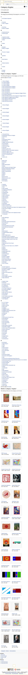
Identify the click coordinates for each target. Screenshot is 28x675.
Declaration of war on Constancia (8, 236)
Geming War (4, 313)
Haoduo (3, 351)
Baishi (3, 163)
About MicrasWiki (15, 673)
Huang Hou (4, 384)
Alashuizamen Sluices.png (16, 405)
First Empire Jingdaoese (6, 288)
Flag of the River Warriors (7, 292)
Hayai (3, 357)
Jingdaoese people (5, 37)
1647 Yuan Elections (6, 89)
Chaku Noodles (5, 188)
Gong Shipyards (5, 318)
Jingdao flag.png (4, 533)
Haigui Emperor (5, 343)
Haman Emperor (5, 347)
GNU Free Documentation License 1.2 (11, 672)
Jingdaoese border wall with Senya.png (17, 533)
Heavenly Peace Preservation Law (8, 365)
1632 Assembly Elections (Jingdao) (8, 86)
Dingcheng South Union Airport (8, 243)
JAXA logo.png (4, 501)
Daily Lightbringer (5, 217)
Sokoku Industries (5, 63)
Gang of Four (4, 306)
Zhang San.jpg (14, 645)
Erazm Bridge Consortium (7, 276)
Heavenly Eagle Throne (6, 361)
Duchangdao (4, 255)
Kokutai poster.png (4, 549)
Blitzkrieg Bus (4, 179)
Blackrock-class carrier (6, 178)
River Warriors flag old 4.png (17, 581)
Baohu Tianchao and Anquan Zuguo (9, 167)
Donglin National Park (6, 251)
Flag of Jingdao (5, 290)
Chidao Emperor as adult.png (17, 437)
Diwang (3, 244)
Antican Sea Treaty (5, 146)
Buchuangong (4, 180)
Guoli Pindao (4, 337)
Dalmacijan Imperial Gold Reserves (8, 221)
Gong (3, 315)
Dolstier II (4, 248)
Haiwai (3, 345)
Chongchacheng (5, 201)
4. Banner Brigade (5, 112)
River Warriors (5, 59)
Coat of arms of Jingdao (6, 208)
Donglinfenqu (4, 252)
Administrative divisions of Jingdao (8, 135)
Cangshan (4, 184)
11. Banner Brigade (5, 83)
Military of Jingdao (5, 48)
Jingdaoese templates (6, 38)
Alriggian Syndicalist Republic (7, 142)
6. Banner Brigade (5, 119)
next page (9, 77)
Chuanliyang (4, 203)
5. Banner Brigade (5, 115)
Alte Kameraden (5, 143)
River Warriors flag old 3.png (6, 581)
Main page (3, 654)
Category (2, 4)
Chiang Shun (4, 193)
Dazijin (3, 233)
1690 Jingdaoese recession (7, 99)
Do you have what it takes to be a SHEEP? (10, 245)
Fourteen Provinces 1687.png (6, 469)
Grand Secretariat (5, 321)
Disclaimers (21, 673)
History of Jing (4, 374)
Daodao (3, 228)
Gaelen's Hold (4, 303)
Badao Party (4, 160)
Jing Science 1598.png (5, 517)
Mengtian (4, 47)
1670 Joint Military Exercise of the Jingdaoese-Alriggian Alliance (14, 93)
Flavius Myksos (5, 293)
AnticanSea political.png (16, 421)
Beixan (3, 175)
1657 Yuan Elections (6, 91)
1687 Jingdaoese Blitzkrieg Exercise (9, 98)
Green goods (4, 330)
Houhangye (4, 381)
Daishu (3, 218)
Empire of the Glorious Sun (7, 272)
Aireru (3, 138)
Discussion (5, 4)
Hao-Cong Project (5, 350)
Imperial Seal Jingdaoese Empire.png (6, 485)
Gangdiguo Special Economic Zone (8, 310)
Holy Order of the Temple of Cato (8, 377)
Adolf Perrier (4, 136)
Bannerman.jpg (4, 437)
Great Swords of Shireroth (7, 325)
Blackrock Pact (5, 176)
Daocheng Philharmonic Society (8, 225)
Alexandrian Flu (5, 140)
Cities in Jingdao (5, 23)
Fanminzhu (4, 282)
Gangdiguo (4, 307)
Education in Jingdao (6, 269)
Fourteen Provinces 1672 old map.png (17, 453)
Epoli (3, 273)
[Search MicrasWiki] (12, 1)
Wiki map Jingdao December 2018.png (17, 629)
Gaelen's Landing (5, 305)
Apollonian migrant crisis (6, 151)
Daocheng (4, 27)
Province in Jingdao (6, 52)
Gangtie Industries (5, 311)
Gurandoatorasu (5, 338)
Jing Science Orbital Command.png (17, 517)
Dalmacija (4, 220)
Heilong (3, 366)
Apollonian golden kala (6, 148)
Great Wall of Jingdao (6, 326)
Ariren (3, 155)
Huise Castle (4, 385)
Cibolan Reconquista (6, 204)
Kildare (3, 43)
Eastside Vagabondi (6, 266)
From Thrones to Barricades (7, 296)
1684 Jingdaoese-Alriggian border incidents (10, 97)
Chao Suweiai (4, 191)
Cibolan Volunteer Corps (6, 205)
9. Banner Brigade (5, 130)
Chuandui (4, 22)
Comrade (4, 209)
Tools (26, 4)
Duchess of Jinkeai (5, 257)
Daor (3, 229)
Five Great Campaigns (6, 289)
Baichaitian (4, 161)
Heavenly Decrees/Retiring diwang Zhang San (10, 358)
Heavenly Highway (5, 362)
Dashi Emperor (5, 231)
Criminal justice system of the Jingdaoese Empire (11, 212)
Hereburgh (4, 373)
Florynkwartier (4, 294)
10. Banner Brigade (5, 82)
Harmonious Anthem (6, 354)
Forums (2, 660)
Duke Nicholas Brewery (6, 259)
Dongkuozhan (4, 249)
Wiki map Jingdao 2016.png (6, 629)
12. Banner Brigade (5, 85)
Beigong (3, 174)
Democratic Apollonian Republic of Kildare (10, 237)
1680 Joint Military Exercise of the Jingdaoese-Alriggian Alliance (14, 95)
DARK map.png (4, 453)
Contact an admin (8, 673)
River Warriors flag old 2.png (17, 565)
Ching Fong (4, 200)
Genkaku (4, 314)
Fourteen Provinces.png (16, 469)
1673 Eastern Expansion (6, 18)
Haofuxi (3, 353)
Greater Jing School (6, 329)
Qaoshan (4, 55)
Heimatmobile (4, 367)
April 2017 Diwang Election (7, 154)
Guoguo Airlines (5, 336)
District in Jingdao (5, 28)
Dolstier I (4, 247)
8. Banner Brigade (5, 126)
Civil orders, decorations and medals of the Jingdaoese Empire (14, 207)
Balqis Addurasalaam (6, 164)
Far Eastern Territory (6, 284)
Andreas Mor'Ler (5, 144)
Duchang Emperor (5, 253)
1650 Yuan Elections (6, 90)
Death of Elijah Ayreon (6, 235)
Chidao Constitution (6, 195)
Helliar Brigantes (5, 370)
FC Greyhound (5, 285)
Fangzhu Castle (5, 281)
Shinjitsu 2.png (14, 613)
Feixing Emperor (5, 286)
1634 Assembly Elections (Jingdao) (8, 87)
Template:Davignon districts (7, 232)
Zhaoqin (3, 70)
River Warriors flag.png (16, 597)
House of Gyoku (5, 382)
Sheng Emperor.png (4, 613)
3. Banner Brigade (5, 108)
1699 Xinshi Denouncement (7, 101)
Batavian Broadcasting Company (8, 168)
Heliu (3, 369)
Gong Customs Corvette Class (8, 317)
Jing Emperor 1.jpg (15, 501)
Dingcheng (4, 241)
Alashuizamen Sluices (6, 139)
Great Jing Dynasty (5, 322)
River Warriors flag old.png (6, 597)
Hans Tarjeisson (5, 349)
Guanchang (4, 333)
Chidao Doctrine (5, 196)
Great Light (4, 323)
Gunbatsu (4, 334)
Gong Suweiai (4, 319)
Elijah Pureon (4, 270)
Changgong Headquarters (7, 189)
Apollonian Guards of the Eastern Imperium (10, 150)
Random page (3, 657)
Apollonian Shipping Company (7, 152)
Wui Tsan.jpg (3, 645)
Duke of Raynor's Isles (6, 260)
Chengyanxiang (5, 192)
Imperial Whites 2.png (16, 485)
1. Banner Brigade (5, 81)
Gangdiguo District (5, 309)
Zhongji (3, 71)
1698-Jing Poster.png (5, 405)
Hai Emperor (4, 342)
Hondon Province (5, 378)
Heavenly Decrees (5, 32)
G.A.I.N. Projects (5, 302)
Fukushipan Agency (6, 297)
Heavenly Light (5, 33)
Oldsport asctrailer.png (16, 549)
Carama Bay (4, 185)
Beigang (3, 172)
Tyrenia (3, 66)
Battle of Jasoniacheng (6, 171)
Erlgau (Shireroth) (5, 277)
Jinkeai (3, 39)
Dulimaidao (4, 261)
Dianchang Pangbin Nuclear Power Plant (9, 239)
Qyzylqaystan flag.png (5, 565)
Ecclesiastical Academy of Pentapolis (9, 268)
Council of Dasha (5, 211)
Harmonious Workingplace (7, 355)
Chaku (3, 187)
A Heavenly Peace (5, 134)
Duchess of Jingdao (6, 256)
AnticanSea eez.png (4, 421)
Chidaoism (4, 199)
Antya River (4, 147)
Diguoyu (3, 240)
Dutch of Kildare (5, 263)
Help (25, 6)
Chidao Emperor (5, 197)
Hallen (3, 346)
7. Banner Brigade (5, 123)
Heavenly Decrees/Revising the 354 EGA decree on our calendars (14, 359)
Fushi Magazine (5, 298)
